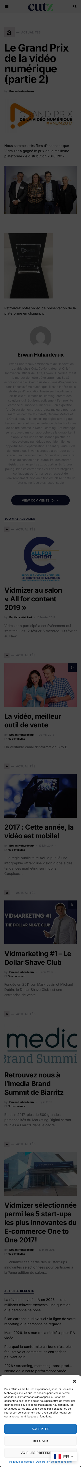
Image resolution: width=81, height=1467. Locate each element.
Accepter (40, 1429)
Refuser (40, 1441)
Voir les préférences (41, 1453)
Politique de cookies (21, 1461)
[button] (74, 1381)
